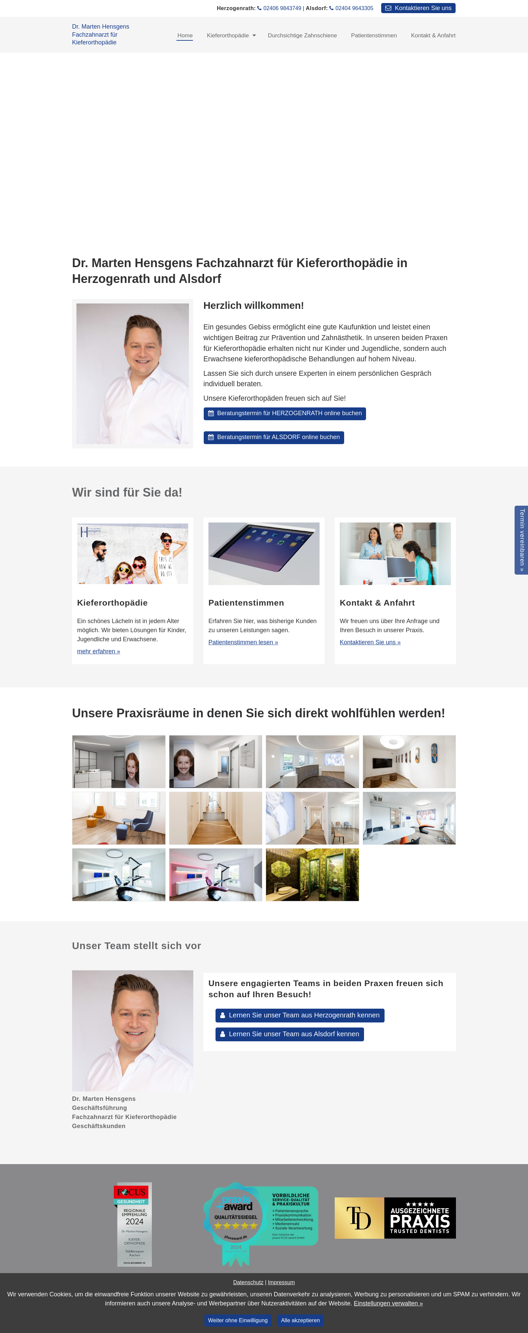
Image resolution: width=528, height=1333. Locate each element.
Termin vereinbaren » (522, 540)
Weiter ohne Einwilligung (238, 1320)
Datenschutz (248, 1282)
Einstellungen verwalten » (388, 1303)
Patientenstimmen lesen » (243, 642)
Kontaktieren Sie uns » (370, 642)
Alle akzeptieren (300, 1320)
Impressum (281, 1282)
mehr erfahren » (98, 651)
